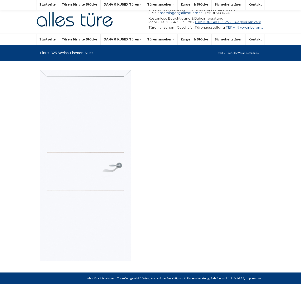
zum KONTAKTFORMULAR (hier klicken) (228, 22)
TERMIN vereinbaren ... (244, 27)
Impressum (253, 278)
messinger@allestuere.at (181, 13)
